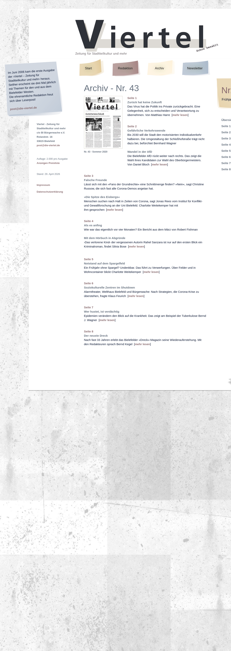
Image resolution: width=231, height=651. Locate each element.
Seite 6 (88, 283)
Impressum (43, 185)
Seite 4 (88, 221)
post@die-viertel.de (23, 108)
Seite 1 (132, 98)
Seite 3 (88, 175)
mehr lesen (180, 115)
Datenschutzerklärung (50, 191)
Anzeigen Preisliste (48, 163)
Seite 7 (88, 307)
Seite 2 (132, 126)
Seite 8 (88, 331)
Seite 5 (88, 259)
